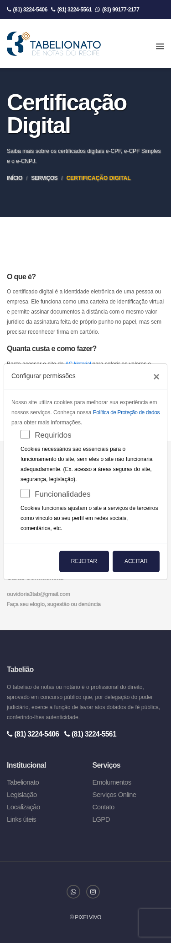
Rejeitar (84, 561)
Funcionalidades (62, 494)
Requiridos (53, 435)
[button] (160, 46)
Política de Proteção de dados (126, 412)
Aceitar (136, 561)
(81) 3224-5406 (27, 9)
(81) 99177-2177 (117, 9)
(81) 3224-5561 (71, 9)
